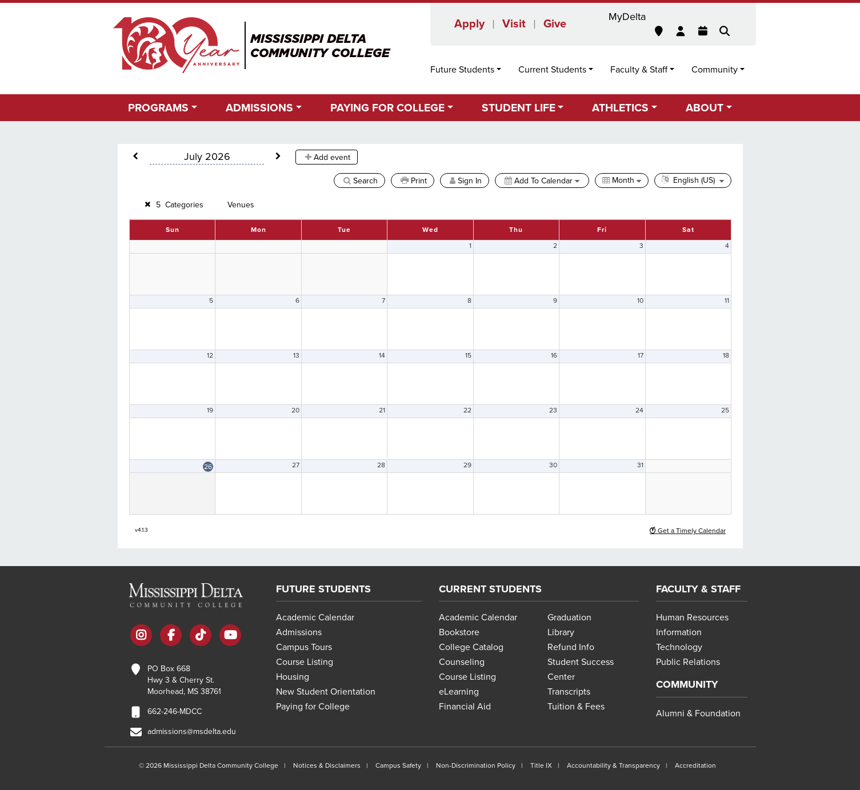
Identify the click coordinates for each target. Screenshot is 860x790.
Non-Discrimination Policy (475, 765)
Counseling (462, 662)
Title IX (541, 765)
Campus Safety (398, 765)
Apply (469, 24)
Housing (292, 677)
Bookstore (459, 632)
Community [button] (714, 69)
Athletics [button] (620, 107)
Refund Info (570, 647)
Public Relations (688, 662)
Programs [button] (158, 107)
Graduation (569, 617)
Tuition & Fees (576, 706)
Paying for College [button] (387, 107)
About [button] (704, 107)
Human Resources (692, 617)
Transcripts (568, 691)
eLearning (459, 691)
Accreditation (695, 765)
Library (560, 632)
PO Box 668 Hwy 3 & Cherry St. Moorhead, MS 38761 (184, 680)
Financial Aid (465, 706)
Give (554, 24)
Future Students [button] (462, 69)
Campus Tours (304, 647)
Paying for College (313, 706)
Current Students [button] (552, 69)
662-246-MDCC (174, 711)
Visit (514, 24)
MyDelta (627, 16)
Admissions (299, 632)
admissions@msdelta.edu (191, 731)
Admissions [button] (259, 107)
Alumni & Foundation (698, 713)
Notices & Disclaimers (327, 765)
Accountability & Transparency (613, 765)
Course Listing (304, 662)
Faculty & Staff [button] (638, 69)
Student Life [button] (518, 107)
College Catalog (471, 647)
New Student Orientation (325, 691)
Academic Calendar (315, 617)
